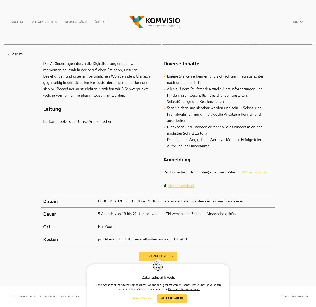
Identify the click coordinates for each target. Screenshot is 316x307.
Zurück (17, 54)
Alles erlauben (172, 298)
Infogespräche (76, 21)
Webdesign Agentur (294, 296)
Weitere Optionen (142, 298)
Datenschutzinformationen (184, 289)
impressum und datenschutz (37, 296)
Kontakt (298, 21)
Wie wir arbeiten (44, 21)
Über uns (102, 21)
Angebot (18, 21)
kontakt (73, 296)
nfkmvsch (251, 172)
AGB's (62, 296)
